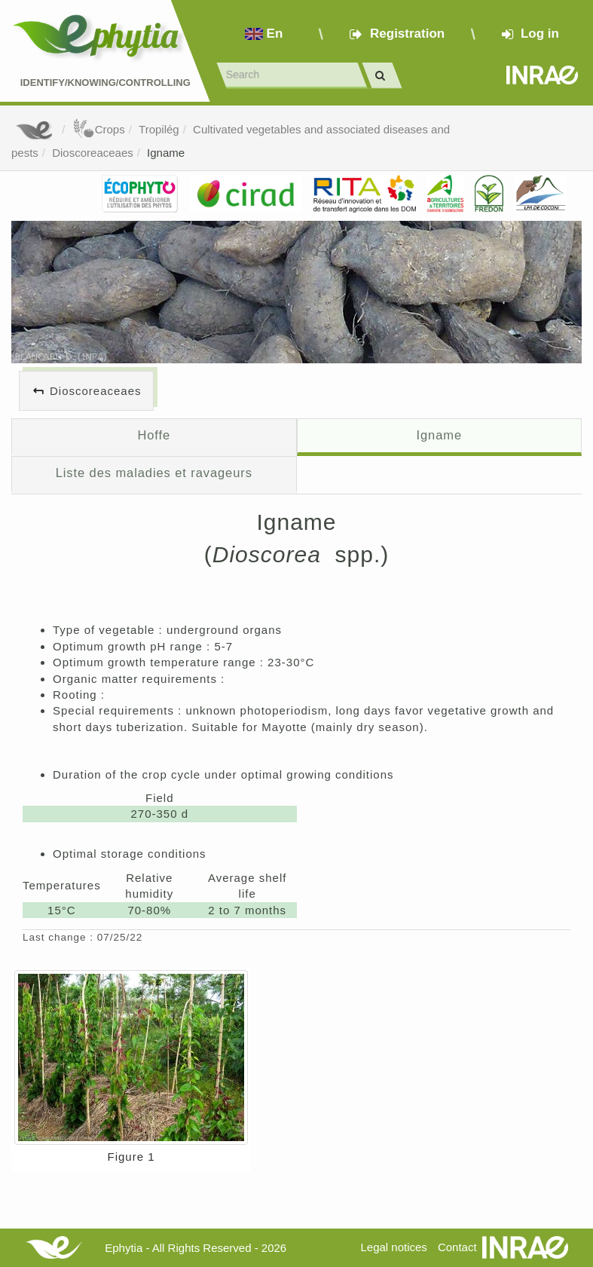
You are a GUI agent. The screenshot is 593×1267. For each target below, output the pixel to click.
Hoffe (153, 435)
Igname (166, 152)
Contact (457, 1247)
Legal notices (393, 1247)
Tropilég (159, 129)
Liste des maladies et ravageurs (154, 472)
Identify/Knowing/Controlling (105, 82)
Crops (98, 129)
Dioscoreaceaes (92, 152)
